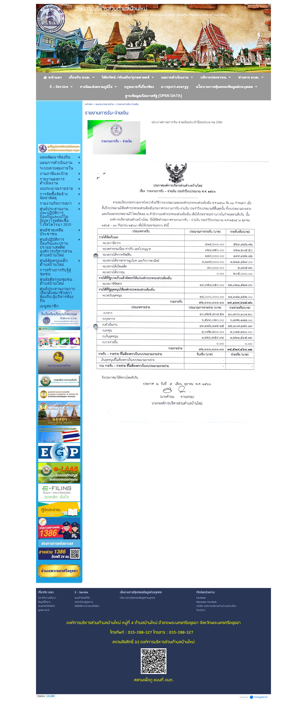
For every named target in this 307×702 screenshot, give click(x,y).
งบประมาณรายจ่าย (104, 104)
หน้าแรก (89, 104)
